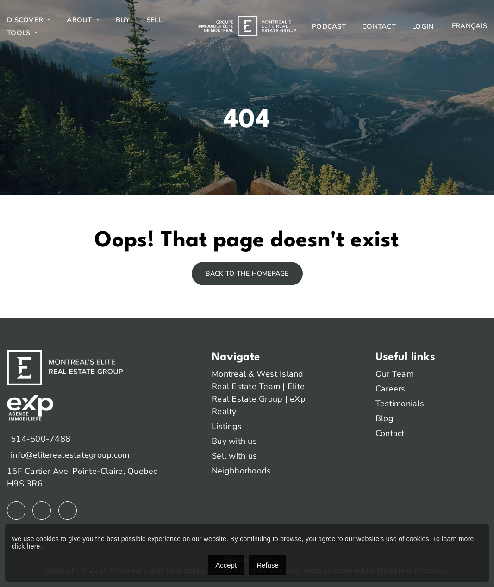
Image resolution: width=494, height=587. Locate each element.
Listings (227, 426)
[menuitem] (468, 26)
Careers (390, 388)
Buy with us (234, 441)
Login (422, 26)
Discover (26, 20)
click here (26, 546)
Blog (384, 418)
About (80, 20)
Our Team (394, 373)
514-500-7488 (40, 438)
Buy (123, 20)
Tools (19, 33)
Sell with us (234, 455)
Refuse (267, 565)
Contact (379, 26)
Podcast (329, 26)
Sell (154, 20)
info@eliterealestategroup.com (70, 455)
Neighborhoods (241, 470)
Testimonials (399, 403)
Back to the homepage (247, 273)
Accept (226, 565)
